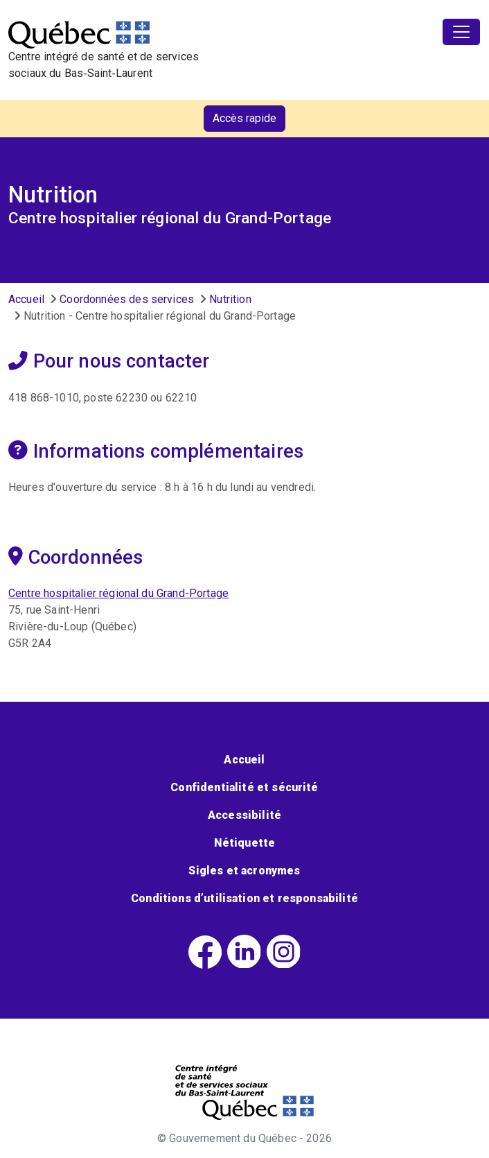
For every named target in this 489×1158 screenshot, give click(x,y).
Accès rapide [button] (244, 118)
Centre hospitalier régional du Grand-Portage (118, 593)
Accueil (26, 299)
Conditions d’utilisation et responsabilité (244, 898)
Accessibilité (244, 815)
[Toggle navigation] (461, 32)
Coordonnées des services (127, 299)
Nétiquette (245, 842)
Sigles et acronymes (244, 870)
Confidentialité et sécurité (244, 787)
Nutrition (230, 299)
